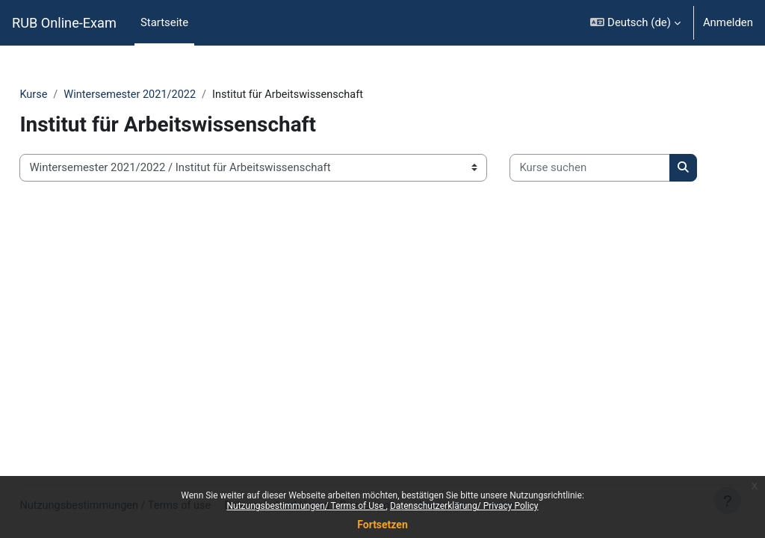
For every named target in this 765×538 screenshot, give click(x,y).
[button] (635, 23)
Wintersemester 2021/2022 (166, 95)
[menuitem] (204, 23)
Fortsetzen (382, 525)
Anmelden (728, 22)
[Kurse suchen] (133, 213)
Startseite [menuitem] (164, 22)
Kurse (67, 95)
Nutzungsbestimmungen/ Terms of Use (305, 506)
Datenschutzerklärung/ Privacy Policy (464, 506)
